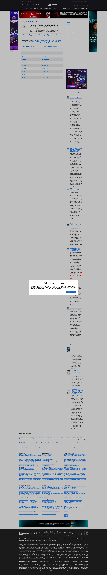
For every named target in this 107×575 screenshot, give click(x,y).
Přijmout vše (71, 292)
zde (61, 288)
